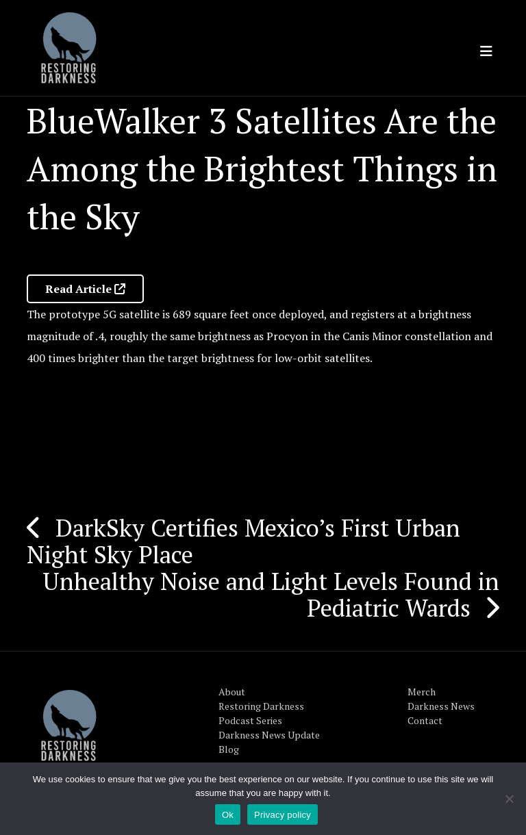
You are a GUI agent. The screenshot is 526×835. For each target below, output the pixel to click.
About (231, 691)
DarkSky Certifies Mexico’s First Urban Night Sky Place (243, 541)
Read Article (85, 288)
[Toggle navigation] (486, 51)
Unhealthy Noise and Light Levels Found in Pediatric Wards (270, 594)
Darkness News (441, 705)
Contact (425, 720)
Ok (228, 815)
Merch (422, 691)
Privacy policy (282, 815)
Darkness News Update (269, 734)
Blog (228, 749)
